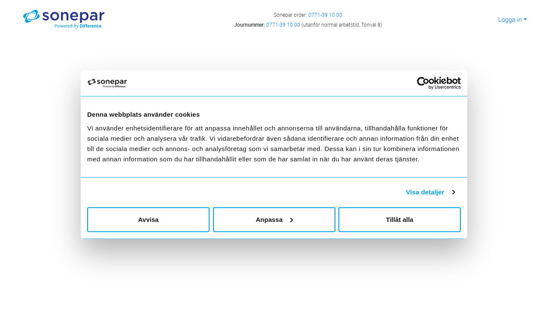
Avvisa (148, 219)
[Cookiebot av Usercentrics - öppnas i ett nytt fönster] (427, 83)
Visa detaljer (425, 192)
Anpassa (274, 219)
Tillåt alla (400, 219)
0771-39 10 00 (325, 14)
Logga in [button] (510, 19)
